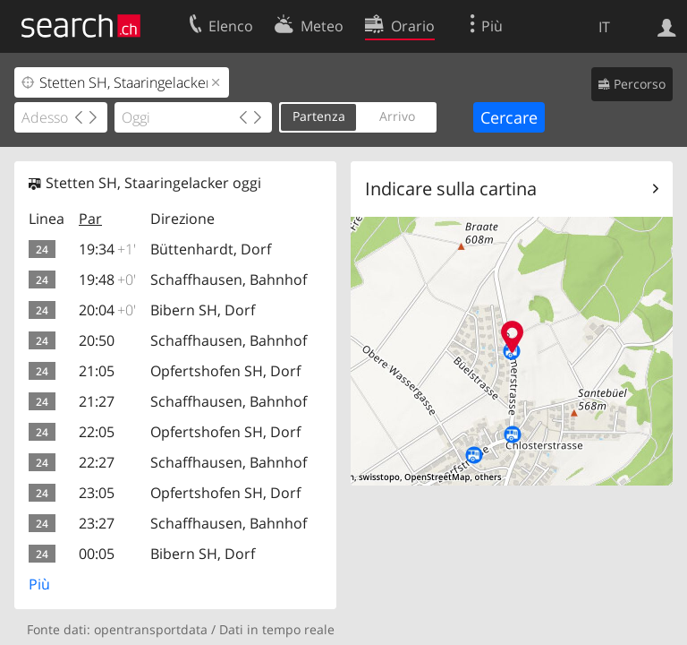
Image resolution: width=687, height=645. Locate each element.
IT (604, 27)
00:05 (96, 553)
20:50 (96, 340)
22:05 (96, 432)
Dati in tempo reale (277, 629)
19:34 (107, 249)
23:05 (96, 493)
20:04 (107, 310)
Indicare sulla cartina (451, 188)
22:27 (96, 462)
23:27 (96, 523)
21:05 (96, 371)
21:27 (96, 401)
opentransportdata (151, 629)
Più (39, 584)
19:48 (107, 279)
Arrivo (397, 116)
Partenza (319, 116)
